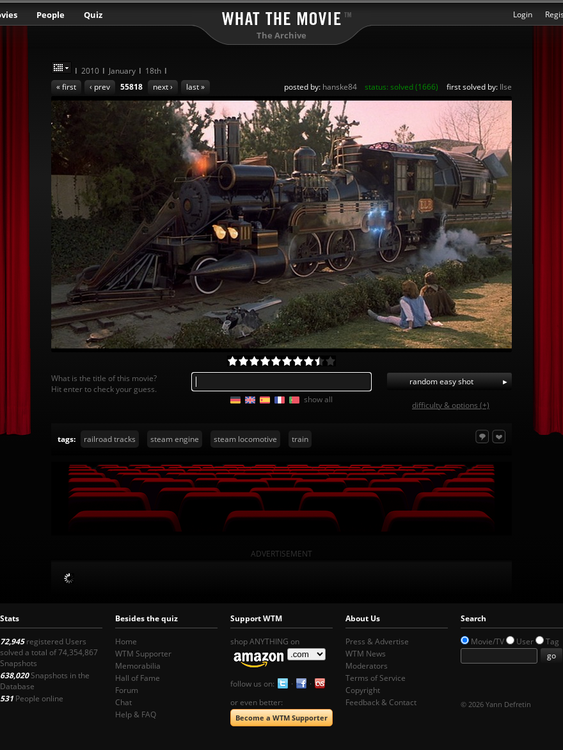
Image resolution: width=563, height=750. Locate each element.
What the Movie (281, 16)
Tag (552, 641)
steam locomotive (245, 439)
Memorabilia (138, 665)
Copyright (362, 690)
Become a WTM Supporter (281, 717)
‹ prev (100, 86)
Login (522, 14)
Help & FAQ (135, 714)
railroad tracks (110, 439)
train (300, 439)
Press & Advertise (377, 641)
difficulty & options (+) (450, 405)
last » (195, 86)
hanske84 (339, 86)
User (525, 641)
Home (126, 641)
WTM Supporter (143, 653)
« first (66, 86)
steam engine (174, 439)
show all (318, 399)
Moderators (366, 665)
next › (163, 86)
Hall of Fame (137, 678)
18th (153, 70)
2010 (90, 70)
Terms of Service (375, 678)
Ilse (506, 86)
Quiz (93, 14)
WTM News (365, 653)
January (122, 70)
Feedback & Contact (380, 702)
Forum (126, 690)
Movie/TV (487, 641)
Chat (123, 702)
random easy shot (441, 381)
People (50, 14)
